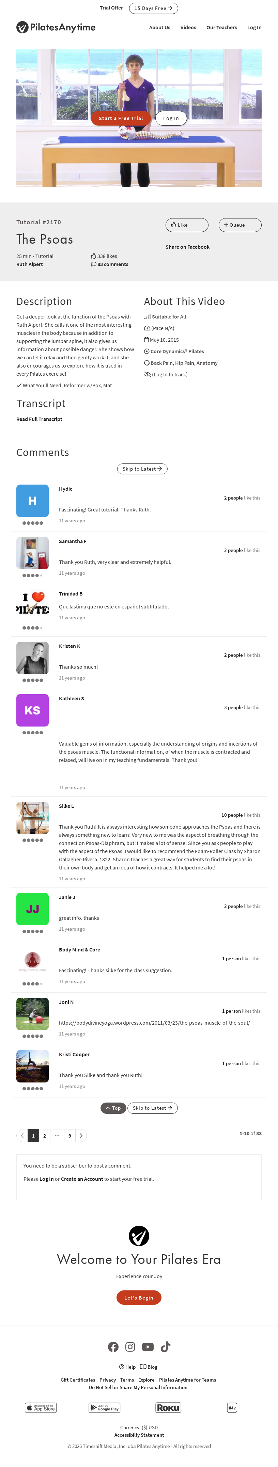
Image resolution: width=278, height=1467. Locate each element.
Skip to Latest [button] (142, 469)
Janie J (67, 897)
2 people (233, 497)
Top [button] (113, 1108)
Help (127, 1367)
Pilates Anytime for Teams (187, 1379)
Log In (254, 27)
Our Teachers (221, 27)
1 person (231, 958)
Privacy (107, 1379)
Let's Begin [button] (139, 1297)
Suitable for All (169, 316)
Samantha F (73, 541)
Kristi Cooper (74, 1054)
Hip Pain (184, 362)
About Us (159, 27)
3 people (233, 707)
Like (179, 225)
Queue (234, 225)
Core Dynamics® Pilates (177, 351)
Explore (146, 1379)
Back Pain (162, 362)
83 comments (112, 264)
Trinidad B (71, 593)
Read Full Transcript (39, 418)
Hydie (66, 488)
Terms (127, 1379)
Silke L (66, 805)
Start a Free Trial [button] (121, 118)
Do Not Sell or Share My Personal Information (138, 1387)
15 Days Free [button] (154, 8)
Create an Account (82, 1178)
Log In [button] (171, 118)
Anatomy (207, 362)
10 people (232, 815)
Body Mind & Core (79, 949)
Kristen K (69, 645)
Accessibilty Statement (139, 1435)
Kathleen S (71, 698)
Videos (188, 27)
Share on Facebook (188, 246)
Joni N (66, 1001)
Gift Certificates (78, 1379)
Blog (148, 1367)
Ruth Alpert (29, 264)
